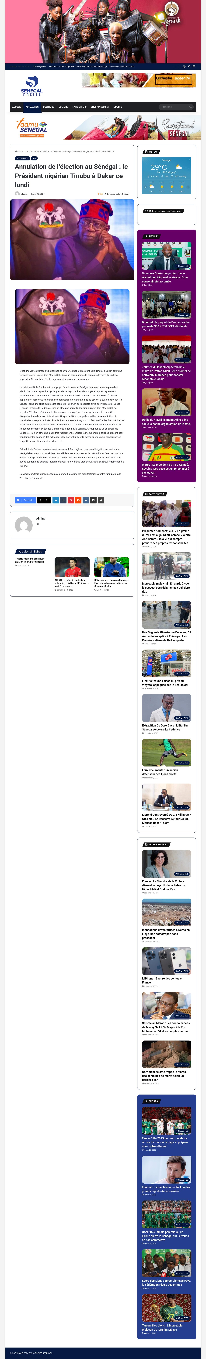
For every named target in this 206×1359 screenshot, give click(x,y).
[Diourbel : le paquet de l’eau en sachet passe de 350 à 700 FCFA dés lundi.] (166, 305)
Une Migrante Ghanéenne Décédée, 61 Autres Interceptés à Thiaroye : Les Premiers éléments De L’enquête (166, 636)
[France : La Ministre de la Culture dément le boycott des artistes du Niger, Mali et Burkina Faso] (166, 864)
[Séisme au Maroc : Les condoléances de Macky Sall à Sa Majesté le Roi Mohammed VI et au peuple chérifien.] (166, 1006)
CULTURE (63, 107)
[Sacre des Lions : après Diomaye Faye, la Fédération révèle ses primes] (166, 1263)
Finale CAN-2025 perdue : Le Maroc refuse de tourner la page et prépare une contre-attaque (165, 1142)
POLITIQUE (48, 107)
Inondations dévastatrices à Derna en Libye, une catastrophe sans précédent (166, 934)
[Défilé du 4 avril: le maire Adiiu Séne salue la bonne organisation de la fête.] (166, 402)
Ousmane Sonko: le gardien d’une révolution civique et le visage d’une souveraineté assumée (91, 66)
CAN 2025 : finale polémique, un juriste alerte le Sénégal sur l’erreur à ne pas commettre (165, 1236)
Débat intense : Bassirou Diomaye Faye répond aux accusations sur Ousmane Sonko (111, 583)
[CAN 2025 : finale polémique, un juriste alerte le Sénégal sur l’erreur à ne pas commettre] (166, 1214)
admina (24, 194)
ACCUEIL (16, 107)
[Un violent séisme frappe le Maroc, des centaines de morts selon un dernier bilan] (166, 1054)
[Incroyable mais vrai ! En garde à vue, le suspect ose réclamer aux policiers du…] (166, 566)
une (34, 158)
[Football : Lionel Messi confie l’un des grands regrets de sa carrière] (166, 1170)
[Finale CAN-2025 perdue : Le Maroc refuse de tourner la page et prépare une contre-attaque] (166, 1121)
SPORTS (118, 107)
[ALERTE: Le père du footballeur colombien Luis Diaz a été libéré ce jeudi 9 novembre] (72, 567)
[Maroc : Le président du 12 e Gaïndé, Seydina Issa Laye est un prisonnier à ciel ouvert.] (166, 447)
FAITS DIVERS (80, 107)
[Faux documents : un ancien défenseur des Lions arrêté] (166, 753)
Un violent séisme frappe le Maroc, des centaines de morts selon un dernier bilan (164, 1075)
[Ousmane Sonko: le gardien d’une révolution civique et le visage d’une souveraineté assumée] (166, 256)
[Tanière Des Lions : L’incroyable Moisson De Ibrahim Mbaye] (166, 1308)
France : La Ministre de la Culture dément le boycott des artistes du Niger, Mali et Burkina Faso (163, 885)
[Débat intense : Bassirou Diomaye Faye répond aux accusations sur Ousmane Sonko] (111, 567)
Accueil (19, 151)
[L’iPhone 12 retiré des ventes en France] (166, 961)
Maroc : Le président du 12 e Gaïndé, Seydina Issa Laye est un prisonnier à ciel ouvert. (165, 468)
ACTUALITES (32, 107)
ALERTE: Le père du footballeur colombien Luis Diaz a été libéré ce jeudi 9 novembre (72, 583)
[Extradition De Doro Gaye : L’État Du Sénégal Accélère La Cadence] (166, 708)
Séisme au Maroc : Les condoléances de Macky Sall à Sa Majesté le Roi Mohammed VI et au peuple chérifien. (166, 1027)
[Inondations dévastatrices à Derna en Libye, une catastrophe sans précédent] (166, 912)
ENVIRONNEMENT (100, 107)
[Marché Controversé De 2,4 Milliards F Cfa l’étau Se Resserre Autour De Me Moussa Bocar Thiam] (166, 797)
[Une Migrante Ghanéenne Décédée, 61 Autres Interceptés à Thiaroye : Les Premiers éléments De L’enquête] (166, 615)
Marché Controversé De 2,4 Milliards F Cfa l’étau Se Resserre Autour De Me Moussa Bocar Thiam (166, 818)
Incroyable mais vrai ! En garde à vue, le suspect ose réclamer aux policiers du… (166, 587)
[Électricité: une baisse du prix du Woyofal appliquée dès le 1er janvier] (166, 663)
